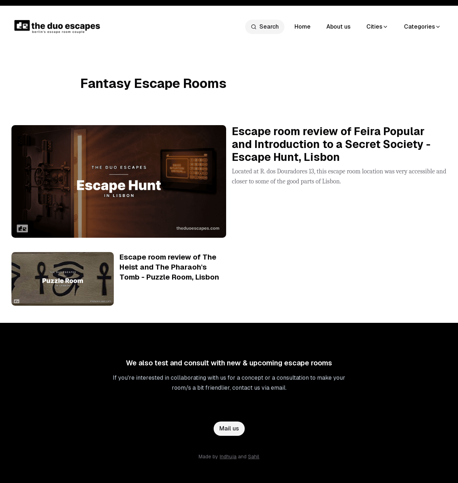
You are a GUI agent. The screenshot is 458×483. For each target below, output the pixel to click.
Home (302, 26)
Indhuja (228, 456)
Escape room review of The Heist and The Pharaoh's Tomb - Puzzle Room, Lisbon (169, 267)
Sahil (253, 456)
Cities (377, 26)
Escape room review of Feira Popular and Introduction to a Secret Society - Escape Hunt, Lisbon (331, 144)
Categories (422, 26)
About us (338, 26)
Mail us (229, 428)
